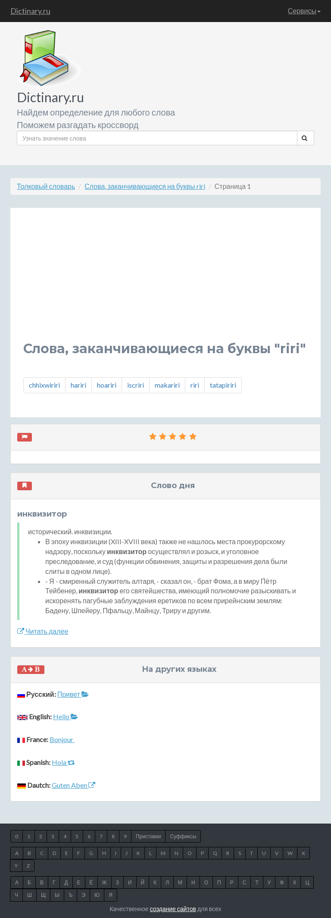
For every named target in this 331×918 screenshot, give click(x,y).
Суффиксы (183, 836)
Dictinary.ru (30, 11)
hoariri (106, 385)
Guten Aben (73, 785)
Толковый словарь (46, 186)
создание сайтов (173, 908)
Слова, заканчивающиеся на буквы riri (144, 186)
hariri (78, 385)
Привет (73, 694)
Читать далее (42, 631)
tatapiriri (223, 385)
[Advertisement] (165, 281)
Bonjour (62, 739)
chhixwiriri (44, 385)
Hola (63, 762)
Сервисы (304, 10)
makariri (167, 385)
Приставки (148, 836)
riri (194, 385)
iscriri (135, 385)
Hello (65, 716)
